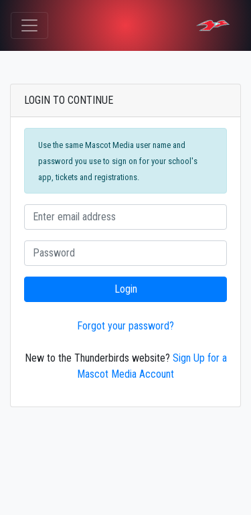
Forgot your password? (125, 325)
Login (125, 289)
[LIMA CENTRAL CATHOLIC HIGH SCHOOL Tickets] (213, 25)
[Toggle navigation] (29, 25)
